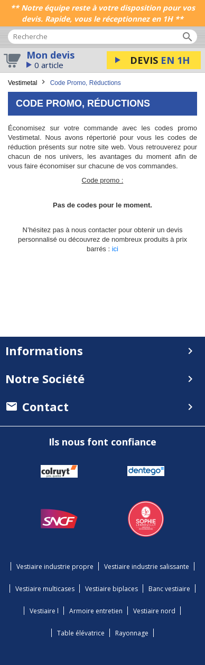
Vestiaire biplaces (111, 588)
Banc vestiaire (169, 588)
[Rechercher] (102, 37)
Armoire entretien (96, 610)
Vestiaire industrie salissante (146, 566)
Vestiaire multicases (44, 588)
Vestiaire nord (154, 610)
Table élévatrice (81, 633)
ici (115, 249)
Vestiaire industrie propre (55, 566)
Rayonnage (131, 633)
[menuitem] (102, 407)
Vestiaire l (44, 610)
